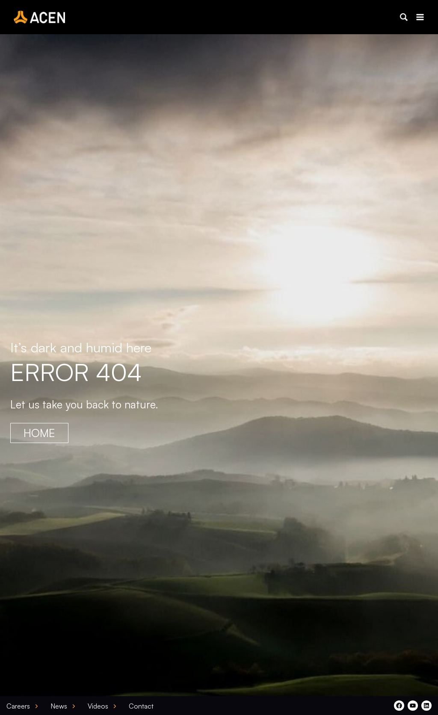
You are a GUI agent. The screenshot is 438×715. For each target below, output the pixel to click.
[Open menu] (420, 17)
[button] (404, 17)
